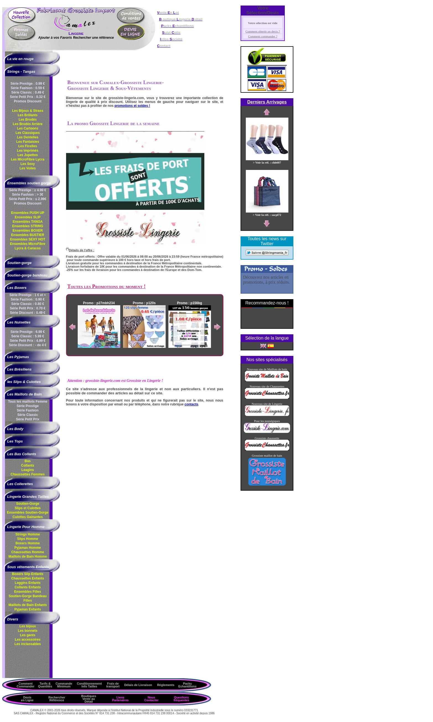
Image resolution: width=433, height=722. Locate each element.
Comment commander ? (262, 36)
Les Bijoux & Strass (27, 111)
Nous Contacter (151, 699)
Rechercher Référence (56, 699)
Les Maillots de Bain (24, 394)
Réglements (165, 685)
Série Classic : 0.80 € (27, 304)
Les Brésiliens (19, 369)
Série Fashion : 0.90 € (28, 299)
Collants (27, 465)
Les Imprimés (27, 150)
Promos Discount (27, 101)
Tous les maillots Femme (27, 401)
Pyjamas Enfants (27, 609)
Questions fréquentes (181, 699)
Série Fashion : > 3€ (27, 194)
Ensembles (27, 512)
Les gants (27, 635)
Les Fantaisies (27, 142)
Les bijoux (27, 626)
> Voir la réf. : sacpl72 (267, 213)
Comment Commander (25, 685)
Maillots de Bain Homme (28, 556)
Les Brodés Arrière (28, 124)
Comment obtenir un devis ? (263, 31)
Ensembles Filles (27, 592)
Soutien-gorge (19, 263)
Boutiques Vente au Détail (88, 698)
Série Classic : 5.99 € (27, 336)
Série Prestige (28, 406)
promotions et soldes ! (132, 106)
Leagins (27, 470)
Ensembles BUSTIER (27, 235)
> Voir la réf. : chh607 (267, 160)
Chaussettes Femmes (28, 474)
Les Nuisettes (19, 322)
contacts (191, 404)
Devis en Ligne (27, 699)
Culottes (27, 517)
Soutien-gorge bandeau (27, 275)
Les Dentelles (27, 137)
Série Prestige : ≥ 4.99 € (27, 190)
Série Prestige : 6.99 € (28, 332)
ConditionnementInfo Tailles (89, 685)
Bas (28, 461)
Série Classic (27, 415)
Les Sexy (27, 164)
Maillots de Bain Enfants (28, 605)
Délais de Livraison (138, 685)
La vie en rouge (20, 59)
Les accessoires (28, 639)
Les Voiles (28, 168)
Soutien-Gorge (27, 504)
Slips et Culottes (28, 508)
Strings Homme (27, 534)
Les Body (15, 429)
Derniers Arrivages (267, 102)
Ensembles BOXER (27, 230)
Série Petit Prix (28, 419)
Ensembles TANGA (28, 222)
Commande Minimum (64, 685)
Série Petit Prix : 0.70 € (28, 308)
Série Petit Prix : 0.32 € (28, 97)
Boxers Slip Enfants (27, 574)
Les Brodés (27, 119)
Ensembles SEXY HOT (27, 239)
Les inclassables (27, 644)
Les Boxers (17, 288)
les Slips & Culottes (24, 382)
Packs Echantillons (187, 685)
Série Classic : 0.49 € (27, 92)
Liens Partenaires (120, 699)
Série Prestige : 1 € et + (27, 295)
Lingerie (76, 33)
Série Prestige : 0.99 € (28, 84)
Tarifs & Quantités (45, 685)
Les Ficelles (27, 146)
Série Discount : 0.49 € (27, 313)
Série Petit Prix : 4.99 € (28, 341)
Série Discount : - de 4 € (27, 345)
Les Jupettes (27, 155)
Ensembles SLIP (27, 217)
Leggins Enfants (27, 583)
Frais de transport (112, 685)
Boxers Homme (27, 543)
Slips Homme (27, 539)
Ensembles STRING (27, 226)
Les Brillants (28, 115)
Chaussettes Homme (27, 552)
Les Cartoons (27, 128)
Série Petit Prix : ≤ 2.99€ (27, 199)
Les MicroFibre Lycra (27, 159)
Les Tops (15, 441)
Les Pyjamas (18, 357)
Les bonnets (28, 631)
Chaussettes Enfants (27, 578)
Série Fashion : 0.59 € (28, 88)
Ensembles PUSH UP (27, 213)
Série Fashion (28, 410)
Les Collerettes (20, 484)
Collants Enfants (28, 587)
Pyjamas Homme (27, 548)
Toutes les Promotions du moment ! (106, 286)
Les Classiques (27, 133)
